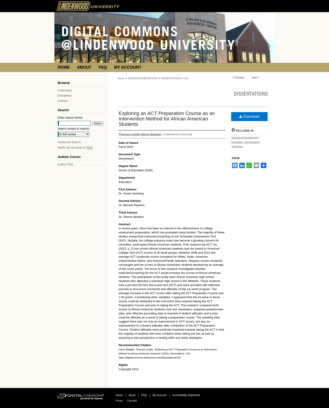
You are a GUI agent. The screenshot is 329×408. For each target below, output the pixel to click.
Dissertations (251, 94)
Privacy (119, 400)
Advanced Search (69, 142)
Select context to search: (74, 128)
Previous (239, 77)
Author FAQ (65, 164)
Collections (65, 90)
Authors (63, 100)
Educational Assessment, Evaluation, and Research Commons (246, 142)
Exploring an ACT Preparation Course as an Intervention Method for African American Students (167, 118)
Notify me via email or (75, 147)
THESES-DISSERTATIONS (143, 78)
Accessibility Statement (186, 395)
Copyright (132, 400)
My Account (159, 395)
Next (254, 77)
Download (249, 116)
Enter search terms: (70, 117)
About (131, 395)
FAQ (144, 395)
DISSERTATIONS (171, 78)
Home (121, 78)
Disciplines (65, 95)
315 (186, 78)
